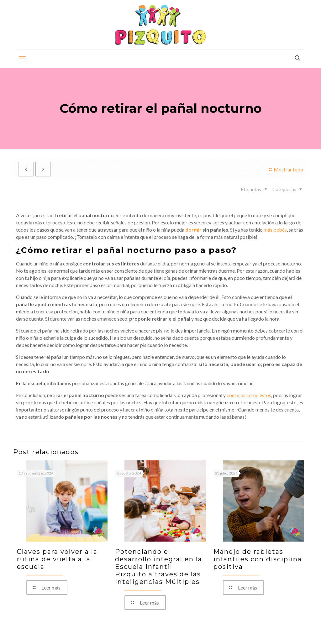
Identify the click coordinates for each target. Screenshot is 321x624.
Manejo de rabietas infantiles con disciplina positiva (257, 559)
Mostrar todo (285, 169)
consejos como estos (249, 395)
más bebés (275, 230)
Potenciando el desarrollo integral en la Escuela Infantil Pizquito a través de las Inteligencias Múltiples (158, 566)
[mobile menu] (22, 58)
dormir (193, 230)
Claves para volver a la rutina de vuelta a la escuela (57, 559)
